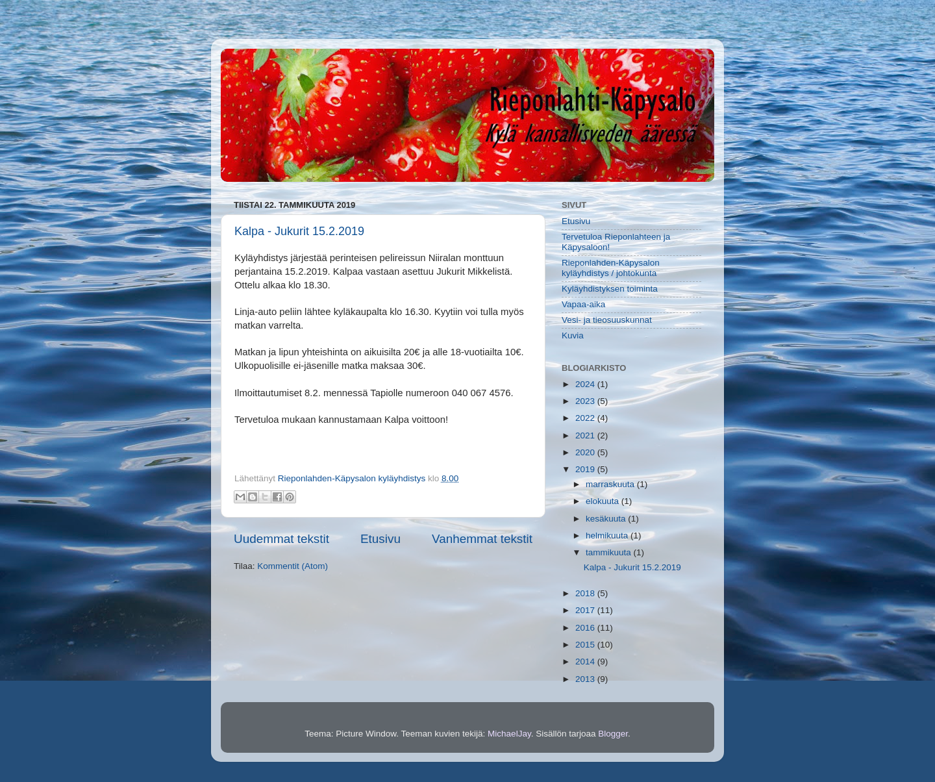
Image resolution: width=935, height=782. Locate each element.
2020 (586, 452)
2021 (586, 435)
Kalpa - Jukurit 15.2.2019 (299, 231)
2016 (586, 628)
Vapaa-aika (583, 304)
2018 (586, 593)
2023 (586, 401)
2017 (586, 610)
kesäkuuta (607, 518)
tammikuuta (610, 552)
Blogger (613, 733)
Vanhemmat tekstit (482, 539)
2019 (586, 469)
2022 (586, 418)
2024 (586, 384)
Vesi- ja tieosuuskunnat (607, 320)
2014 (586, 661)
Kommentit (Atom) (292, 566)
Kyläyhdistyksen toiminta (610, 289)
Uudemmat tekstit (281, 539)
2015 (586, 645)
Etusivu (380, 539)
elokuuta (603, 501)
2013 (586, 679)
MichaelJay (509, 733)
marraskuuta (611, 484)
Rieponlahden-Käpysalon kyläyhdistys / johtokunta (611, 268)
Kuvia (573, 335)
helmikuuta (608, 535)
